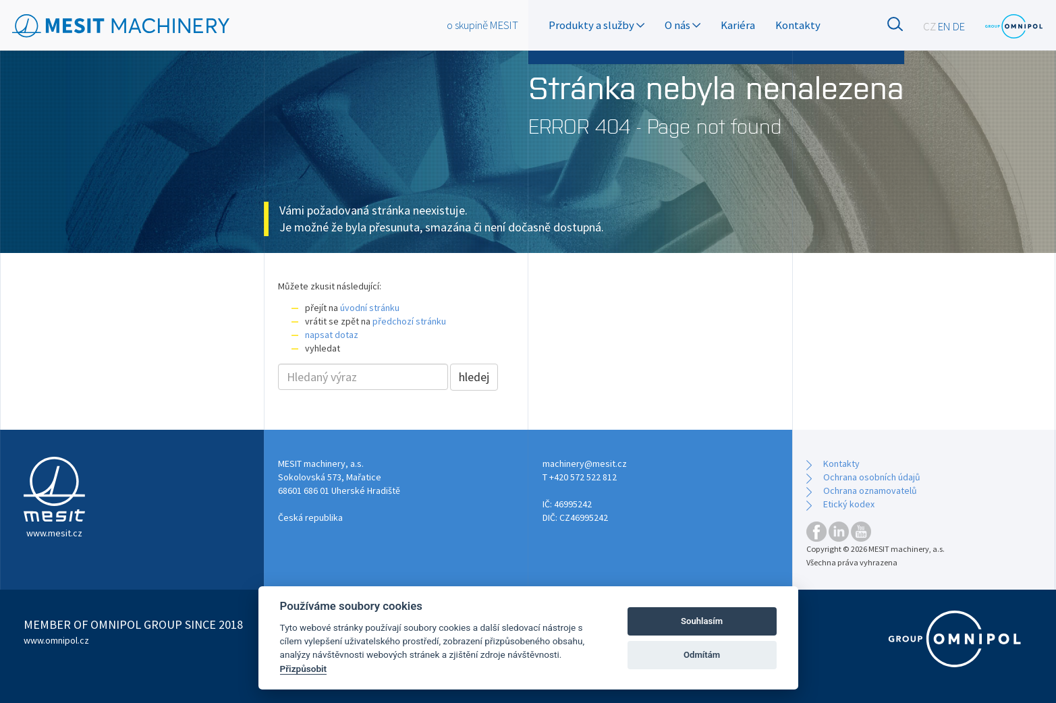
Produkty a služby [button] (596, 25)
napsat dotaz (331, 335)
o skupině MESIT (482, 25)
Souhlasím (702, 621)
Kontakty (798, 25)
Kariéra (738, 25)
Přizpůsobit (303, 668)
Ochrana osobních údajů (871, 477)
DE (959, 26)
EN (944, 26)
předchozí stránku (409, 321)
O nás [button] (682, 25)
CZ (929, 26)
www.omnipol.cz (56, 640)
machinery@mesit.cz (585, 463)
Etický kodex (848, 504)
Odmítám (702, 655)
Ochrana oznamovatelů (870, 490)
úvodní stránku (369, 308)
